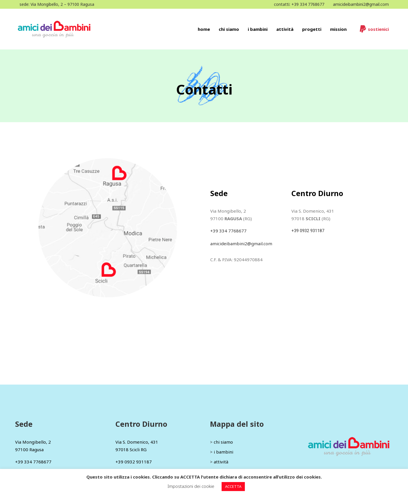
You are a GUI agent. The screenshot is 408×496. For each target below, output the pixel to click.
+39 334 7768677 (307, 4)
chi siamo (223, 442)
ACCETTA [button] (233, 486)
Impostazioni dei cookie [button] (191, 486)
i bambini (223, 452)
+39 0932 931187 (307, 230)
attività (221, 462)
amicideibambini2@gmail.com (361, 4)
